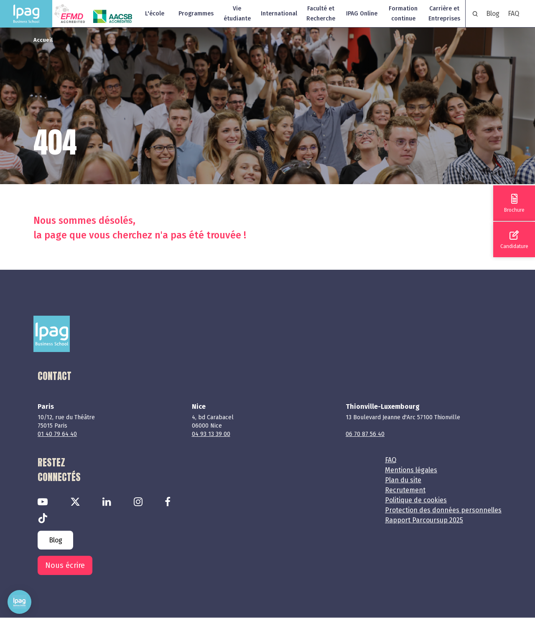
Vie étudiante (237, 13)
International (279, 13)
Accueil (43, 40)
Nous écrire (65, 565)
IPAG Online (361, 13)
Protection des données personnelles (443, 510)
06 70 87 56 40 (365, 434)
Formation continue (403, 13)
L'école (154, 13)
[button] (19, 602)
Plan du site (403, 480)
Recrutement (405, 490)
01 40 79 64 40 (57, 434)
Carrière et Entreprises (444, 13)
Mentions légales (411, 470)
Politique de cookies (416, 500)
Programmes (196, 13)
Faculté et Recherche (320, 13)
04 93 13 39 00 (211, 434)
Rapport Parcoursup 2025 (424, 520)
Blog (492, 14)
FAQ (513, 14)
